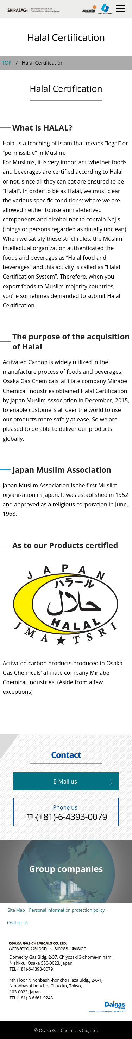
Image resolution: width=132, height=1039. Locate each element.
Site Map (16, 910)
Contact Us (18, 923)
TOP (7, 62)
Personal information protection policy (67, 910)
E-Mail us (65, 781)
